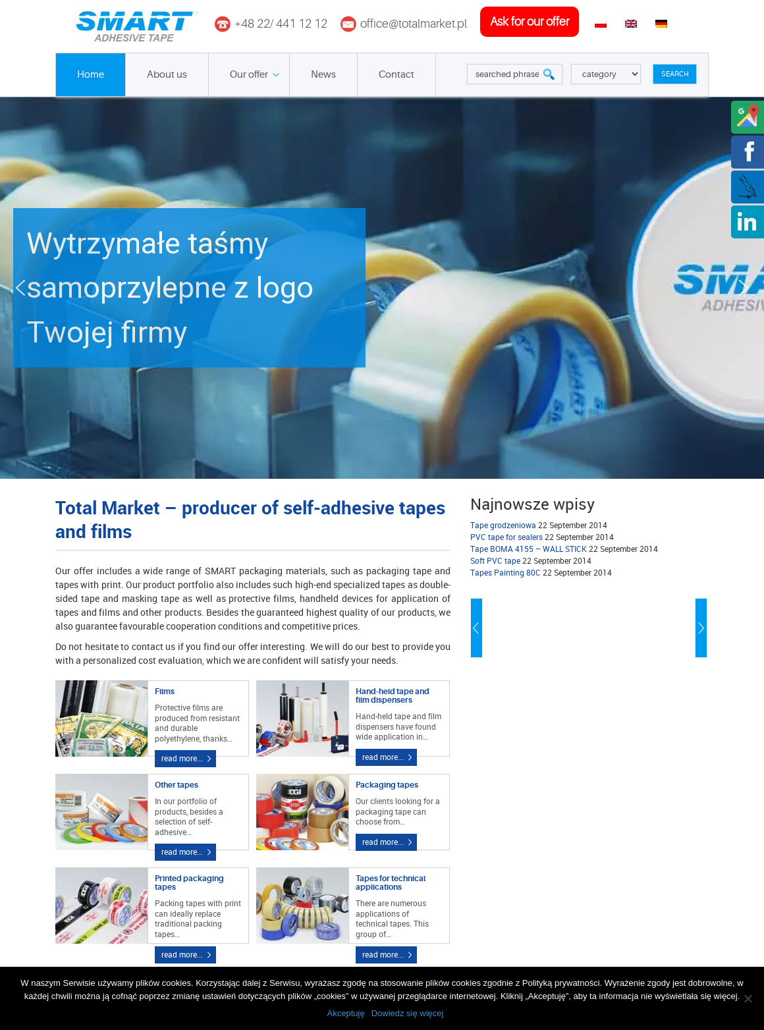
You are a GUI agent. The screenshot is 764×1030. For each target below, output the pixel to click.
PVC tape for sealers (506, 536)
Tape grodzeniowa (503, 525)
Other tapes (176, 785)
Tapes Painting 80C (505, 572)
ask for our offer (529, 21)
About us (167, 74)
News (323, 74)
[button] (382, 288)
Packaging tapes (387, 785)
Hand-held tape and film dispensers (392, 696)
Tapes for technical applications (390, 883)
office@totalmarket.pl (413, 23)
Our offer (249, 74)
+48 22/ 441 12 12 (280, 23)
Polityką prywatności (561, 983)
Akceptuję (346, 1013)
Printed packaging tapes (189, 883)
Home (90, 74)
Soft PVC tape (495, 560)
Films (165, 691)
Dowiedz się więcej (407, 1013)
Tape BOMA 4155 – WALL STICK (528, 548)
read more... (182, 758)
